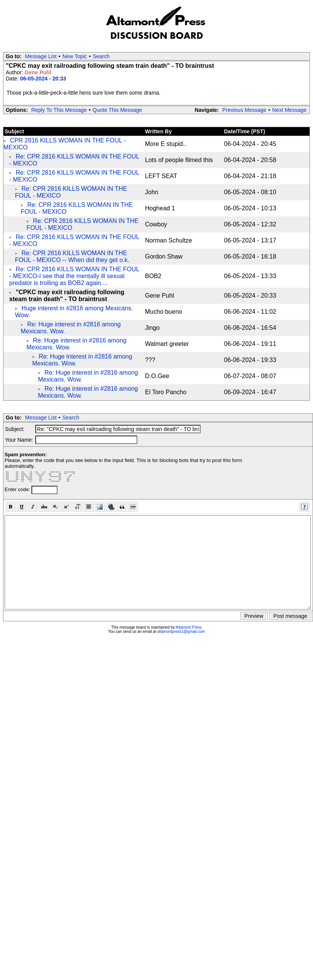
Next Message (289, 110)
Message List (40, 56)
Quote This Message (117, 110)
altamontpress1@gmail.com (181, 631)
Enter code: (18, 489)
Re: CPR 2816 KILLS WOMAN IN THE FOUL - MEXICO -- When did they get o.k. (72, 256)
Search (101, 56)
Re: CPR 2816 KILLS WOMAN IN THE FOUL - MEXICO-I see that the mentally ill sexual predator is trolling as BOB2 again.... (74, 276)
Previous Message (244, 110)
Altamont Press (189, 627)
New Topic (75, 56)
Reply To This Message (59, 110)
